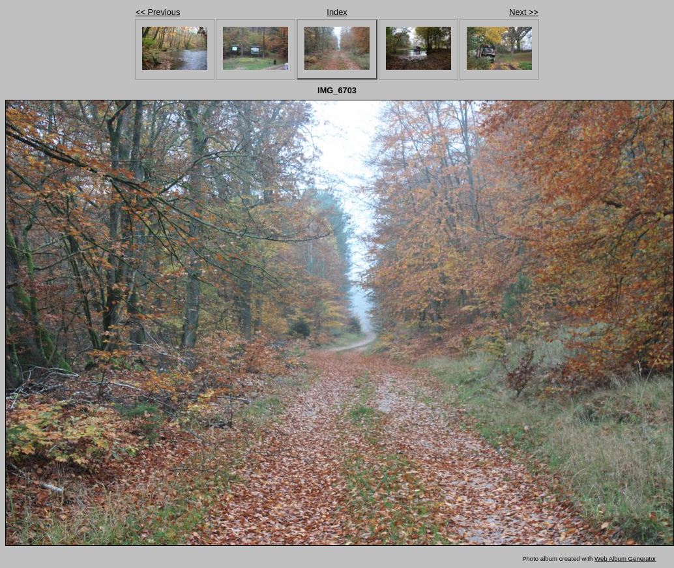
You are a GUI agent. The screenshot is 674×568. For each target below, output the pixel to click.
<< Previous (158, 12)
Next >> (523, 12)
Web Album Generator (625, 558)
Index (337, 12)
